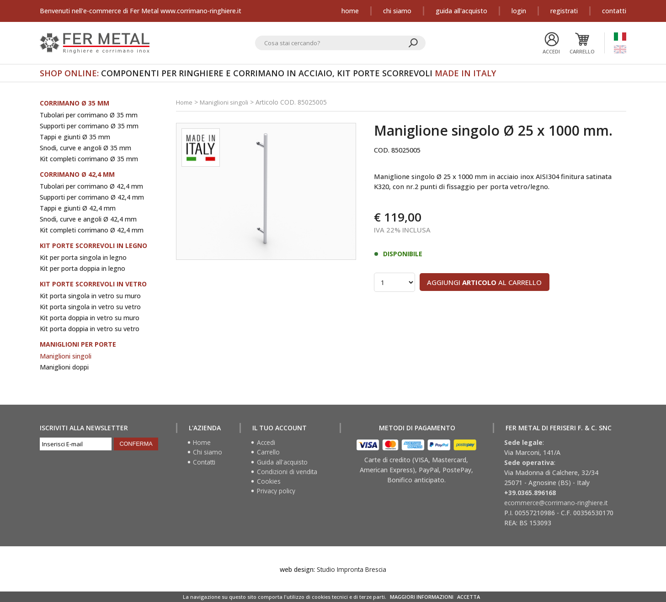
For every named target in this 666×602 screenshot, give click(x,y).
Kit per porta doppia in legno (82, 268)
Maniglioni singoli (65, 356)
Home (350, 10)
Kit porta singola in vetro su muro (90, 295)
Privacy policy (277, 492)
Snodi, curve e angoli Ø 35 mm (85, 147)
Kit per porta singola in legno (83, 257)
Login (518, 10)
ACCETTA (468, 597)
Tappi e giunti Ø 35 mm (75, 136)
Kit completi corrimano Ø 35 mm (89, 158)
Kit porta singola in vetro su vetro (90, 306)
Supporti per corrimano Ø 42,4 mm (92, 197)
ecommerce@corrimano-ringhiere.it (556, 502)
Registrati (564, 10)
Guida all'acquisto (461, 10)
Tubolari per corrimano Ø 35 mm (89, 115)
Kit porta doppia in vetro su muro (89, 317)
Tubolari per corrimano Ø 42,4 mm (91, 186)
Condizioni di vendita (287, 472)
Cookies (269, 482)
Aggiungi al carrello (492, 284)
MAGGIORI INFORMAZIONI (421, 597)
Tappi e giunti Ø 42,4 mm (78, 208)
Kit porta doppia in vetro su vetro (89, 328)
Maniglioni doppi (64, 367)
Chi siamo (397, 10)
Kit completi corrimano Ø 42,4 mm (92, 230)
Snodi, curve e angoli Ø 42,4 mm (88, 219)
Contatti (614, 10)
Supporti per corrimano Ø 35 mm (89, 125)
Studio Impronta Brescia (352, 569)
